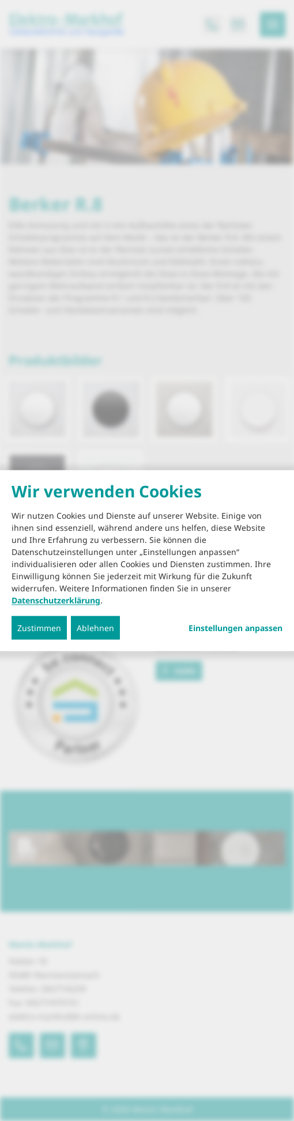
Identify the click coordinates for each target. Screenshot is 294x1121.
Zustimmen (39, 627)
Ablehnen (95, 627)
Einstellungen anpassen (235, 628)
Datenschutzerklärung (56, 600)
